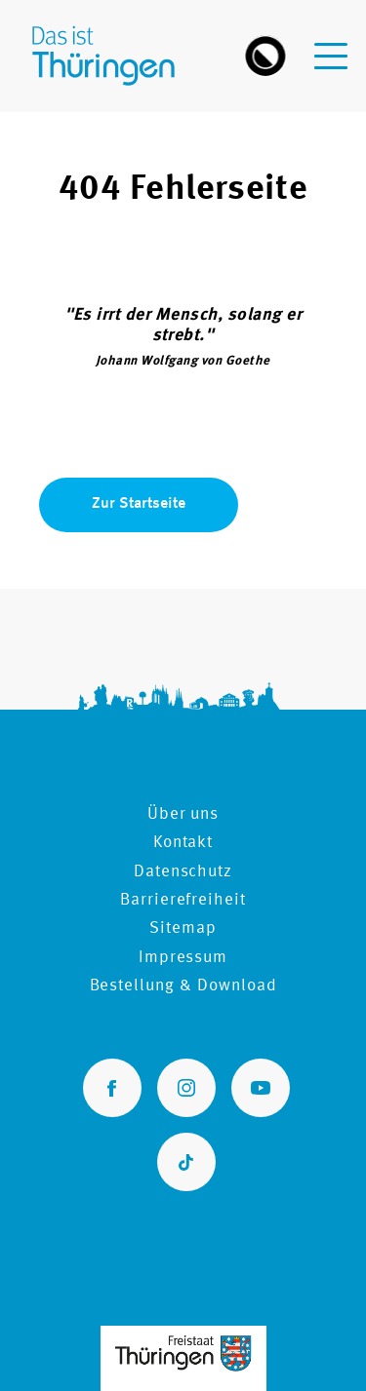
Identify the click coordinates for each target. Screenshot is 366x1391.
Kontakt (183, 842)
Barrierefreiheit (183, 900)
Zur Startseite (138, 504)
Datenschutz (183, 872)
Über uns (183, 814)
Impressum (183, 957)
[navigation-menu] (330, 44)
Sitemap (183, 928)
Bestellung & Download (183, 986)
